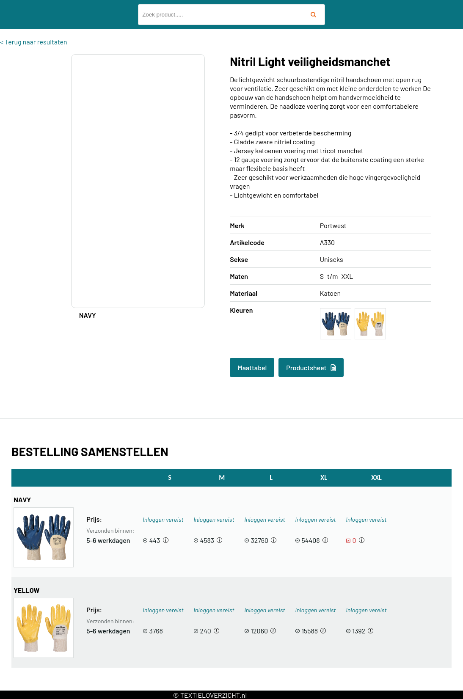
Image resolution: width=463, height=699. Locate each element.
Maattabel (252, 367)
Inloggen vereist (163, 519)
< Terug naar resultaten (33, 42)
